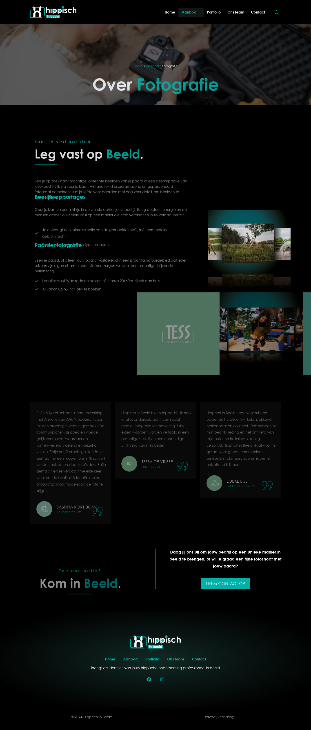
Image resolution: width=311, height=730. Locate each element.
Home (170, 12)
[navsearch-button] (276, 12)
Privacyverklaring (219, 716)
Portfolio (214, 12)
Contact (258, 12)
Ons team (235, 12)
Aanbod (191, 12)
